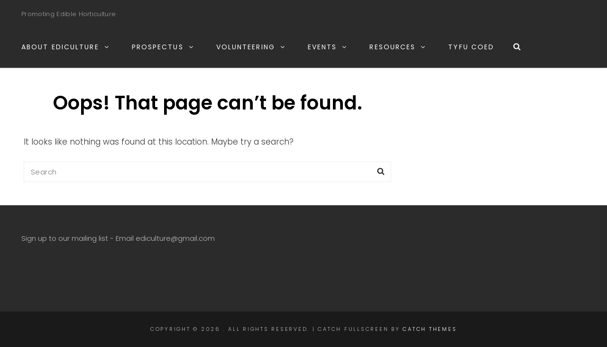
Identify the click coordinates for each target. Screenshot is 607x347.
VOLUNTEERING (251, 47)
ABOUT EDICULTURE (65, 47)
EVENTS (328, 47)
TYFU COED (471, 47)
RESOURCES (397, 47)
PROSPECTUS (163, 47)
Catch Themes (430, 329)
